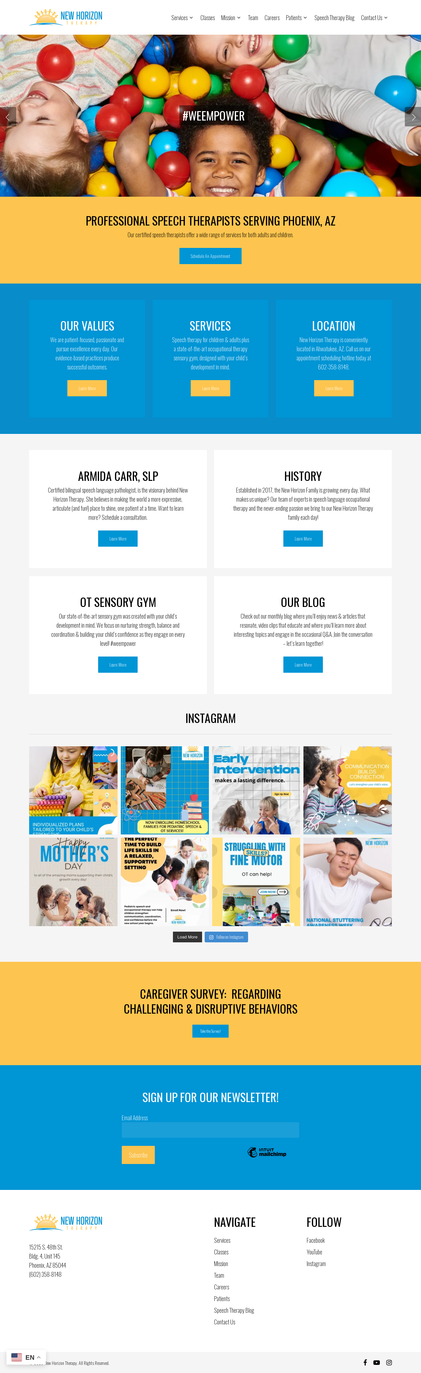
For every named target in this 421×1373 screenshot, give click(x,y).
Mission (221, 1263)
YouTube (314, 1252)
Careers (221, 1287)
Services (222, 1240)
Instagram (316, 1263)
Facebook (316, 1240)
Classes (221, 1252)
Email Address (136, 1117)
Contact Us (224, 1322)
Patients (222, 1298)
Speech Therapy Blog (234, 1310)
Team (219, 1275)
